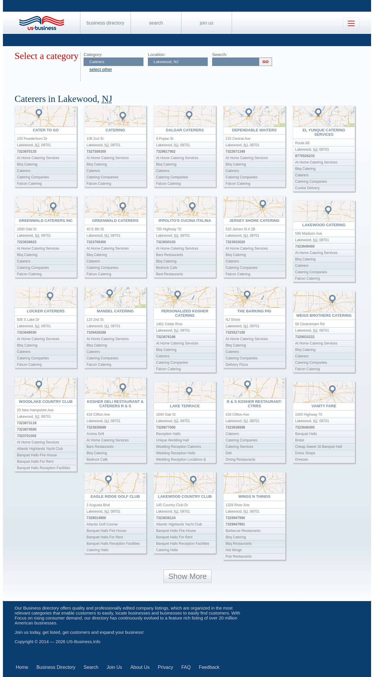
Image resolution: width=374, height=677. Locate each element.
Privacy (165, 667)
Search (156, 22)
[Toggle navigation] (351, 23)
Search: (219, 54)
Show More (187, 576)
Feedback (209, 667)
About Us (140, 667)
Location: (157, 54)
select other (100, 69)
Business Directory (105, 22)
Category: (93, 54)
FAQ (186, 667)
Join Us (206, 22)
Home (22, 667)
